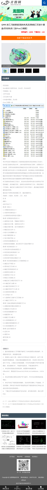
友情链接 (27, 456)
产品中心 (17, 488)
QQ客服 (41, 488)
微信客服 (29, 488)
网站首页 (6, 488)
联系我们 (35, 456)
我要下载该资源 (23, 38)
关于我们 (12, 456)
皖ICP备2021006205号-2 (23, 483)
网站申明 (19, 456)
